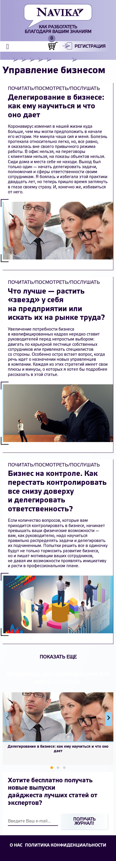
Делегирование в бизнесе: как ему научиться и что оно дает (56, 106)
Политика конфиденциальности (65, 845)
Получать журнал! (84, 821)
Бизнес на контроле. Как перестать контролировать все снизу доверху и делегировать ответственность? (57, 491)
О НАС (16, 845)
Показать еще (58, 657)
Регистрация (90, 47)
